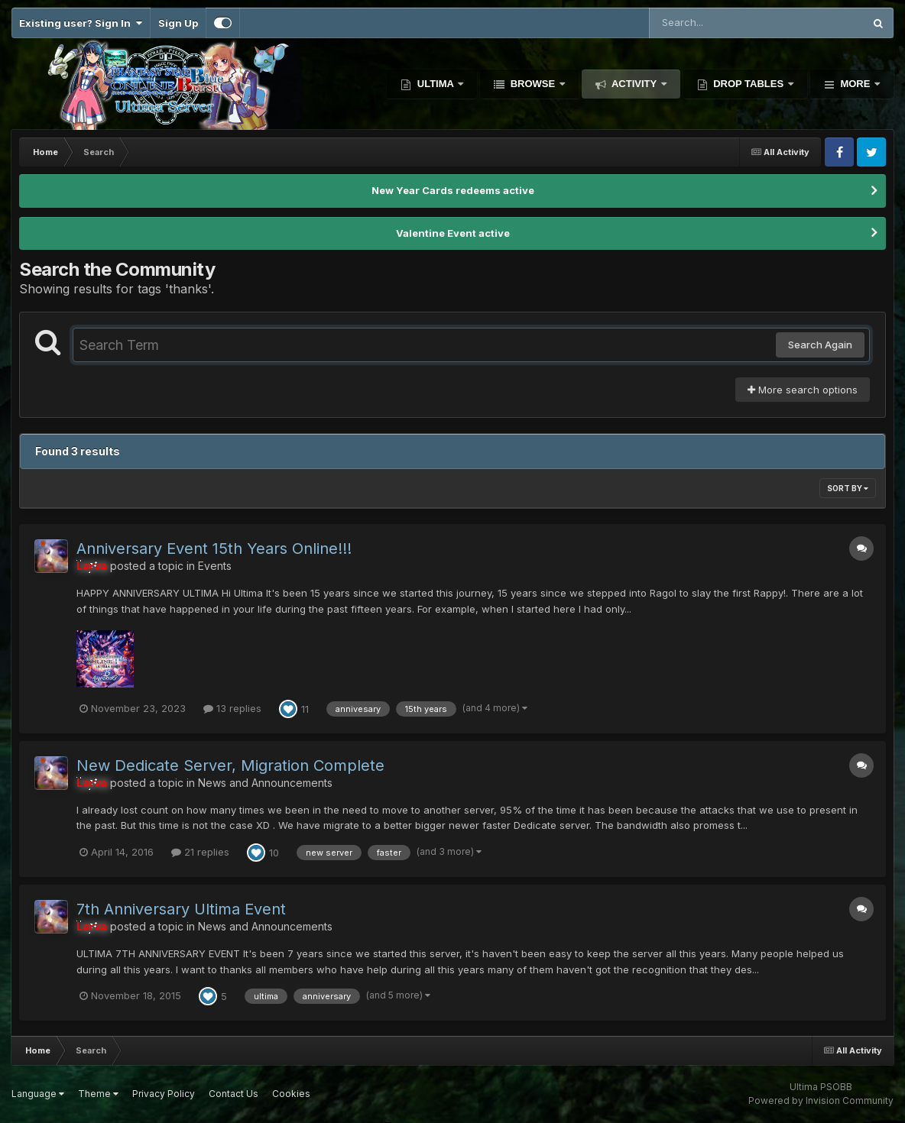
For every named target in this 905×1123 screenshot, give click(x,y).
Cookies (291, 1093)
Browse (533, 83)
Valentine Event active (453, 233)
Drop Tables (749, 83)
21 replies (200, 852)
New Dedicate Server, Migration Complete (230, 765)
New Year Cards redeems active (452, 190)
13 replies (232, 708)
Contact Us (233, 1093)
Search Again (820, 344)
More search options (803, 390)
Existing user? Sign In (80, 23)
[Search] (715, 23)
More (855, 83)
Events (215, 565)
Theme (98, 1093)
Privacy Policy (163, 1093)
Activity (634, 83)
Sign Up (178, 23)
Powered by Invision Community (821, 1100)
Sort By (847, 488)
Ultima (435, 83)
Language (37, 1093)
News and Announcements (265, 782)
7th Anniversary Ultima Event (181, 909)
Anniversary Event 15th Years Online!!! (214, 548)
